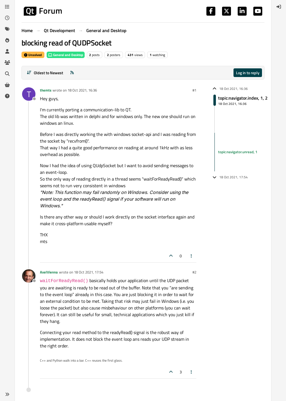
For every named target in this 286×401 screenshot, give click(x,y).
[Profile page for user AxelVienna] (28, 276)
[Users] (7, 51)
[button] (7, 394)
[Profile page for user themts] (28, 94)
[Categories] (7, 6)
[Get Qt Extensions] (7, 84)
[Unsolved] (7, 96)
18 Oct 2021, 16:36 (82, 90)
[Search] (7, 73)
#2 (194, 272)
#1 (194, 90)
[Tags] (7, 29)
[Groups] (7, 62)
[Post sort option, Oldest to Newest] (45, 72)
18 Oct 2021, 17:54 (88, 272)
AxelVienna (49, 272)
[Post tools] (192, 255)
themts (45, 90)
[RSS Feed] (72, 72)
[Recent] (7, 17)
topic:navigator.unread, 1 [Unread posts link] (237, 152)
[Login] (279, 6)
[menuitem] (279, 6)
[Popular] (7, 40)
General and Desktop (65, 54)
